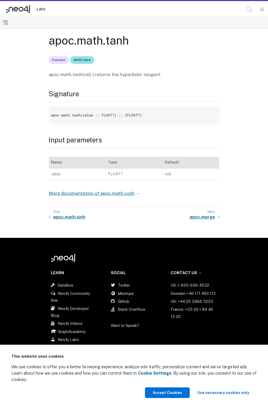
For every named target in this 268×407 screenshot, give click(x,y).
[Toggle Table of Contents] (5, 22)
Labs (41, 9)
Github (123, 301)
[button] (249, 9)
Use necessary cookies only (223, 393)
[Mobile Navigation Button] (262, 9)
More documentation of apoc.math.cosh (92, 193)
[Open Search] (249, 9)
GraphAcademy (72, 331)
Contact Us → (186, 272)
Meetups (126, 293)
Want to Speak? (125, 325)
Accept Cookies (167, 393)
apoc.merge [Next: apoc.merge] (202, 217)
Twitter (124, 285)
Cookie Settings (154, 373)
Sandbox (65, 285)
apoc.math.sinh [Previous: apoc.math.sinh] (69, 217)
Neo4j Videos (70, 323)
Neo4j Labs (68, 339)
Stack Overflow (132, 309)
